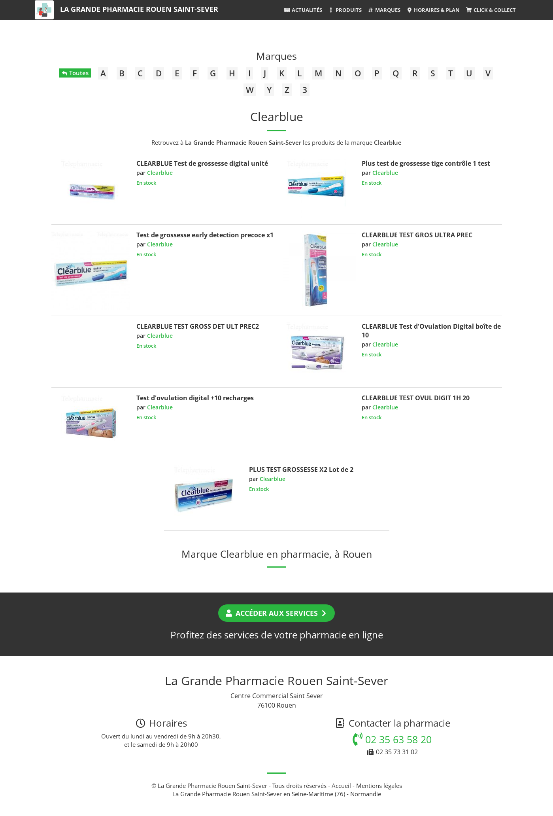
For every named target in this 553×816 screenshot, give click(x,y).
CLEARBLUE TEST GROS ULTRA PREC (417, 235)
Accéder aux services (276, 613)
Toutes (75, 73)
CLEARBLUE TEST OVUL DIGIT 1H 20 (416, 398)
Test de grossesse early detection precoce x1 (205, 235)
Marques (384, 9)
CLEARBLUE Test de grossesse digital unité (202, 163)
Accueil (341, 785)
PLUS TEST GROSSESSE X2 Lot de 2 (301, 469)
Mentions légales (379, 785)
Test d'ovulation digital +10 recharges (195, 398)
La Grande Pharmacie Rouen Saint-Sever (139, 9)
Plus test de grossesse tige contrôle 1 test (426, 163)
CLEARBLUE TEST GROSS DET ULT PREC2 (197, 326)
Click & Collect (490, 9)
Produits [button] (345, 9)
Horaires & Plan (433, 9)
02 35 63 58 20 (392, 739)
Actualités (303, 9)
